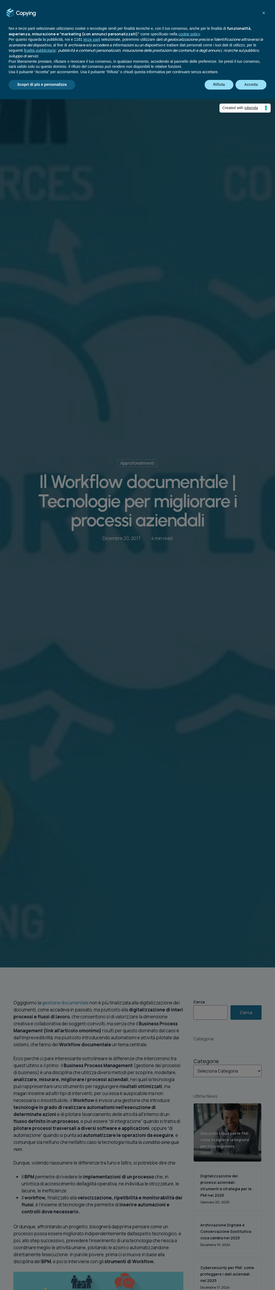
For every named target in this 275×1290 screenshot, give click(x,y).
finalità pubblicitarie (40, 50)
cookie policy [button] (189, 34)
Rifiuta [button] (219, 84)
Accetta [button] (251, 84)
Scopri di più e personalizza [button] (42, 84)
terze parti (92, 39)
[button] (263, 13)
